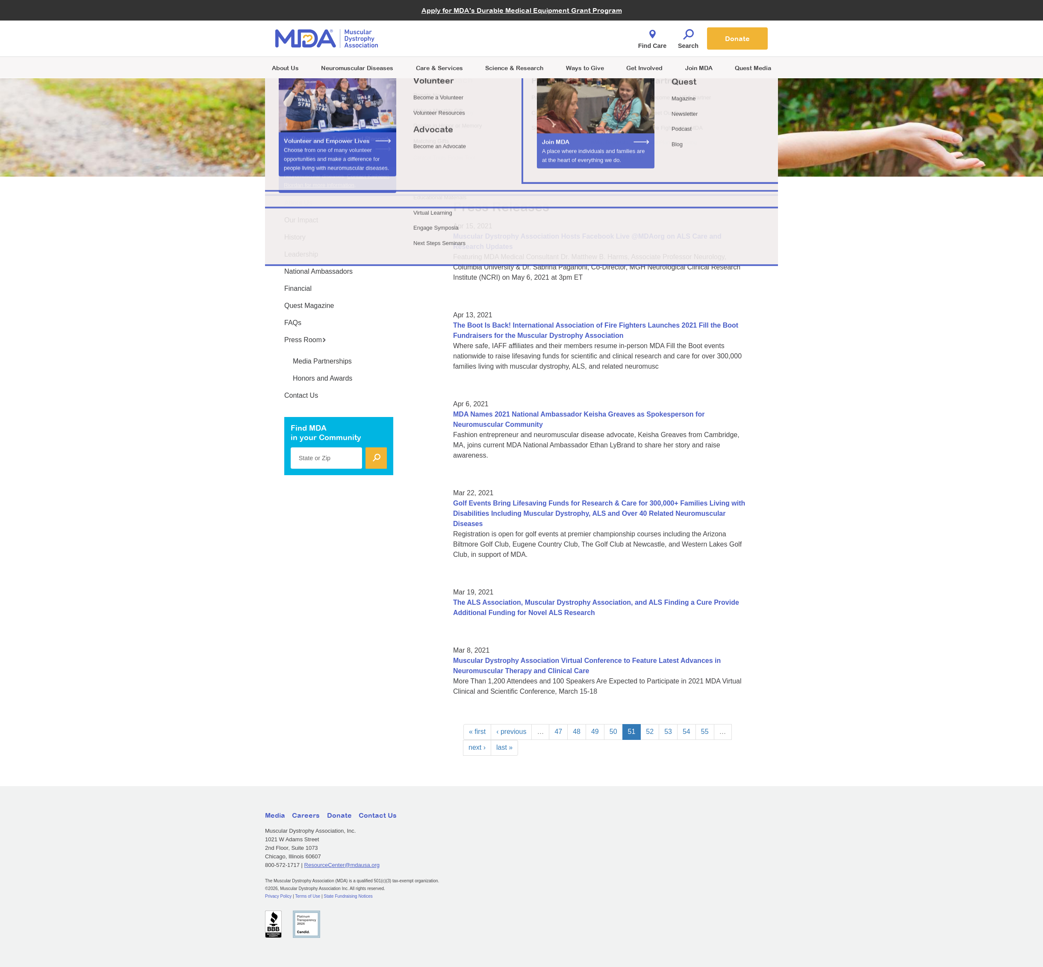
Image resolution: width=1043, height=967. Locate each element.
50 (613, 731)
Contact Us (301, 395)
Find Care (652, 36)
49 (595, 731)
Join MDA (699, 67)
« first (477, 731)
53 (668, 731)
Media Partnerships (322, 361)
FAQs (292, 322)
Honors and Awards (322, 378)
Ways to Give (585, 67)
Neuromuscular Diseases (357, 67)
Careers (306, 815)
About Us (285, 67)
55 (705, 731)
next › (477, 747)
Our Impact (301, 220)
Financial (298, 288)
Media (275, 815)
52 (650, 731)
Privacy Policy (278, 896)
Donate (737, 38)
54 (686, 731)
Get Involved (644, 67)
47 (558, 731)
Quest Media (753, 67)
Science (514, 67)
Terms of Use (307, 896)
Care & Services (439, 67)
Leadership (301, 254)
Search (688, 36)
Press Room (305, 339)
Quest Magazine (309, 305)
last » (504, 747)
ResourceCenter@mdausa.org (342, 865)
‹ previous (511, 731)
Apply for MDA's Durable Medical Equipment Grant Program (521, 10)
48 (576, 731)
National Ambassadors (318, 271)
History (295, 237)
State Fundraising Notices (348, 896)
